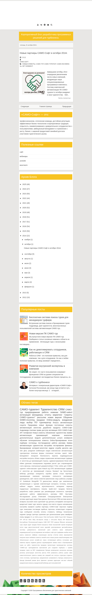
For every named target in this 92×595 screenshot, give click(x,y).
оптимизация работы (54, 540)
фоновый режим (30, 560)
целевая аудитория (54, 560)
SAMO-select (66, 412)
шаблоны (62, 479)
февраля (28, 287)
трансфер (68, 491)
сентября (28, 254)
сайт (21, 152)
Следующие (25, 106)
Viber (30, 519)
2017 (24, 222)
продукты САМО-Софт (62, 428)
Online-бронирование (58, 440)
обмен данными (26, 463)
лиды (22, 422)
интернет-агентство (40, 448)
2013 (24, 293)
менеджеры (37, 415)
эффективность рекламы (47, 494)
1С (21, 481)
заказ (61, 530)
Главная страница (46, 106)
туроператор (45, 422)
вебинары (24, 156)
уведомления (44, 558)
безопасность (45, 456)
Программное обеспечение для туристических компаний (52, 590)
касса (70, 532)
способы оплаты (40, 512)
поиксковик (28, 509)
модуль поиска (34, 486)
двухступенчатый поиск (36, 527)
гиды (25, 527)
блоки (66, 461)
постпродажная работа (47, 443)
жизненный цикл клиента (47, 530)
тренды (29, 514)
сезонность (60, 491)
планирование (38, 463)
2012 (24, 297)
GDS (60, 430)
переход (69, 486)
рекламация (68, 476)
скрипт (64, 453)
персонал (62, 507)
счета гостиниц (25, 558)
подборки (23, 443)
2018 (24, 217)
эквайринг (68, 514)
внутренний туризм (59, 524)
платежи (32, 430)
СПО (52, 468)
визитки (69, 499)
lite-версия (40, 519)
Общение (67, 417)
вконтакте (24, 165)
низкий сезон (45, 537)
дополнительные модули (30, 438)
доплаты (52, 502)
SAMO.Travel (59, 517)
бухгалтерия (68, 471)
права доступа (42, 430)
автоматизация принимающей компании (40, 435)
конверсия (68, 438)
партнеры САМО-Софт (50, 507)
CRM (61, 409)
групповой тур (43, 502)
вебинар (23, 474)
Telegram (69, 517)
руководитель (25, 479)
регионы (22, 552)
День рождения (29, 451)
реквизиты (54, 552)
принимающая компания (30, 476)
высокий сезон (32, 502)
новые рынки (54, 537)
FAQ (45, 517)
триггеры (35, 514)
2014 (24, 236)
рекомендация (50, 491)
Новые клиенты (28, 64)
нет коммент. (27, 66)
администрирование (56, 461)
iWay (33, 519)
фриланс (44, 560)
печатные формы (37, 453)
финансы (68, 445)
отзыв (62, 474)
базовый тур (57, 471)
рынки (66, 552)
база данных (42, 499)
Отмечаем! (42, 496)
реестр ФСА (46, 552)
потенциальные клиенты (38, 440)
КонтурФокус (24, 522)
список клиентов (40, 479)
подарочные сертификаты (30, 489)
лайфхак (34, 535)
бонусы (56, 423)
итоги (70, 440)
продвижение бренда (43, 550)
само (70, 552)
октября (27, 244)
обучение (23, 440)
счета (22, 466)
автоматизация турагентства (31, 445)
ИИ (64, 519)
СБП (48, 522)
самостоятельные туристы (28, 555)
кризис (55, 474)
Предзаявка (32, 425)
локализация (42, 535)
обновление (50, 433)
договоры (30, 474)
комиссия (28, 535)
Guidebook (26, 481)
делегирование (56, 527)
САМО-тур (39, 64)
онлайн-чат (38, 540)
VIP (21, 519)
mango (46, 519)
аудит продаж (32, 524)
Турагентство (49, 409)
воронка (55, 456)
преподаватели (33, 547)
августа (27, 259)
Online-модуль (53, 420)
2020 (24, 208)
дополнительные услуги (52, 438)
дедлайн (47, 527)
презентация (51, 545)
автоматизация (66, 423)
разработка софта (26, 491)
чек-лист (63, 560)
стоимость (51, 512)
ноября (27, 240)
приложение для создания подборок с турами (55, 547)
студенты (69, 555)
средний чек (49, 555)
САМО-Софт (67, 430)
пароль (28, 542)
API (21, 433)
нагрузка (22, 537)
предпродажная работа (36, 412)
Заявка (69, 443)
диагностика (47, 481)
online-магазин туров (34, 468)
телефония (27, 433)
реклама (62, 443)
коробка (48, 474)
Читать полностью (64, 98)
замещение (68, 530)
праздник (43, 545)
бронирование (25, 448)
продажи (41, 420)
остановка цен (67, 540)
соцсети (23, 425)
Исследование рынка (28, 496)
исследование (37, 532)
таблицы (59, 512)
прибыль (44, 509)
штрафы (69, 479)
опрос (45, 540)
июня (26, 268)
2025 (24, 184)
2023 (24, 194)
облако (37, 458)
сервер (39, 555)
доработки (47, 428)
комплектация (45, 484)
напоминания (67, 504)
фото (38, 560)
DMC (61, 494)
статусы (56, 555)
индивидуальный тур (26, 532)
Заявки (69, 433)
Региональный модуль (35, 522)
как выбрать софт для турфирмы (53, 532)
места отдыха (57, 504)
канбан (66, 532)
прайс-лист (53, 489)
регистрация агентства (33, 552)
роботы (61, 552)
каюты (22, 535)
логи (49, 504)
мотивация (53, 430)
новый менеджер (64, 537)
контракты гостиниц (58, 484)
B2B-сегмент (39, 517)
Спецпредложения (54, 496)
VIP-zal (25, 519)
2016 (24, 226)
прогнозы (51, 509)
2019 (24, 212)
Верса (60, 519)
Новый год (46, 468)
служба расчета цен (63, 448)
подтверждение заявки (49, 542)
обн (71, 537)
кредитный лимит (26, 504)
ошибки (38, 507)
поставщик (36, 509)
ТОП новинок (55, 522)
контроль (31, 458)
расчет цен (56, 463)
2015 (24, 231)
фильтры (27, 466)
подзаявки (47, 463)
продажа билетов (65, 489)
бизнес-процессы (42, 524)
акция (36, 499)
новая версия (55, 417)
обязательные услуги (27, 540)
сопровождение (66, 463)
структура (63, 555)
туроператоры (34, 558)
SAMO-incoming (63, 64)
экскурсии (34, 456)
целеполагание (55, 514)
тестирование (58, 445)
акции (25, 524)
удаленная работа (27, 494)
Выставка (68, 494)
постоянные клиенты (63, 425)
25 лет (32, 517)
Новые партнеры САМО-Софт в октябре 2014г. (44, 53)
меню (61, 535)
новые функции (46, 425)
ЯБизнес (62, 522)
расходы (69, 550)
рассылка (41, 417)
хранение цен (44, 514)
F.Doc (56, 466)
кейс (70, 461)
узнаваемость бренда (56, 558)
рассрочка (63, 550)
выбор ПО (32, 422)
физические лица (52, 479)
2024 (24, 189)
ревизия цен (39, 491)
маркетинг (57, 415)
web (21, 451)
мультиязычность (48, 486)
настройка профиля (27, 507)
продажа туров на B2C (27, 550)
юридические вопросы (27, 563)
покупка (44, 489)
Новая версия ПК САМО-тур (43, 333)
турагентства (61, 433)
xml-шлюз (54, 519)
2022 (24, 198)
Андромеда (24, 430)
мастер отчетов (53, 535)
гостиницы (33, 443)
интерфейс (59, 502)
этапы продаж (25, 517)
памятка (22, 542)
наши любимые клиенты (33, 537)
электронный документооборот (42, 466)
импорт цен (57, 481)
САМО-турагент (50, 64)
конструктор (68, 502)
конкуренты (40, 474)
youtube (23, 161)
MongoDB (35, 481)
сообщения (28, 512)
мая (26, 273)
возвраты (23, 502)
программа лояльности (51, 476)
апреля (27, 277)
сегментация (60, 509)
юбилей (69, 560)
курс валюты (37, 504)
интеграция (25, 415)
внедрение (67, 420)
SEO (64, 517)
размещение (55, 550)
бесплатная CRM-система (57, 499)
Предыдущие (66, 106)
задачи (51, 448)
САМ (45, 522)
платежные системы (53, 453)
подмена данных (36, 542)
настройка (48, 445)
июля (26, 263)
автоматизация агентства (30, 428)
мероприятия (68, 535)
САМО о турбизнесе (39, 382)
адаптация (29, 499)
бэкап (50, 524)
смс (43, 555)
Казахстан (69, 519)
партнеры (68, 474)
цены (62, 514)
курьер (45, 504)
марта (26, 282)
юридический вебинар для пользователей (47, 563)
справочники (49, 458)
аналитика (68, 435)
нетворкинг (60, 486)
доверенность (31, 530)
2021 (24, 203)
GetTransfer (50, 517)
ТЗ (41, 481)
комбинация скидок (43, 451)
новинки (54, 412)
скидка (42, 458)
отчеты (48, 415)
